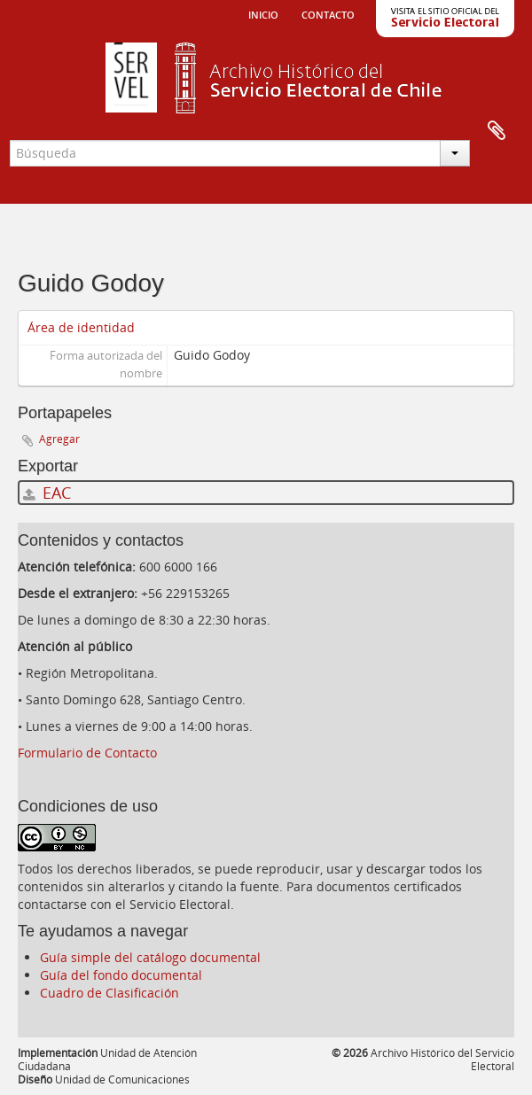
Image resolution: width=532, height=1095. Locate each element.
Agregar (59, 439)
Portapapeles (496, 131)
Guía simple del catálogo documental (150, 957)
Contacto (328, 13)
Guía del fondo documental (121, 975)
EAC (47, 492)
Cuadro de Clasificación (109, 992)
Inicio (263, 13)
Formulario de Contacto (87, 752)
